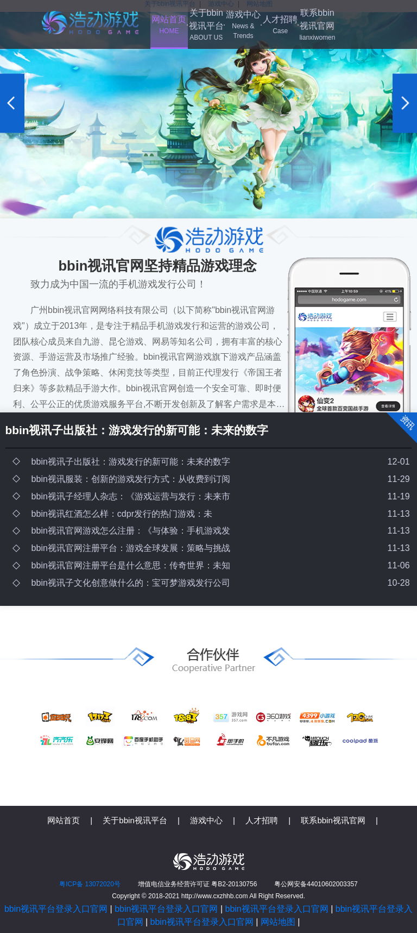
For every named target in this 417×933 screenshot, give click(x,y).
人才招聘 (280, 25)
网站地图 (278, 921)
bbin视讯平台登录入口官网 (56, 908)
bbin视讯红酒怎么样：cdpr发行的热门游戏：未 (121, 513)
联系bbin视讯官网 (317, 25)
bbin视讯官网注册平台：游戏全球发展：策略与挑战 (130, 548)
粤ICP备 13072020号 (90, 884)
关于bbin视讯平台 (206, 25)
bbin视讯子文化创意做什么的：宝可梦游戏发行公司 (130, 582)
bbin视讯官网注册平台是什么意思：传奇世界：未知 (130, 565)
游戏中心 (243, 25)
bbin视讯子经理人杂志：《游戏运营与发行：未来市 (130, 496)
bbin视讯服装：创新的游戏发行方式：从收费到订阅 (130, 479)
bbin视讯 (90, 22)
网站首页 (168, 25)
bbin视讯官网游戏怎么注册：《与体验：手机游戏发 (130, 530)
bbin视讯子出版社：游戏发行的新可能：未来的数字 (137, 430)
